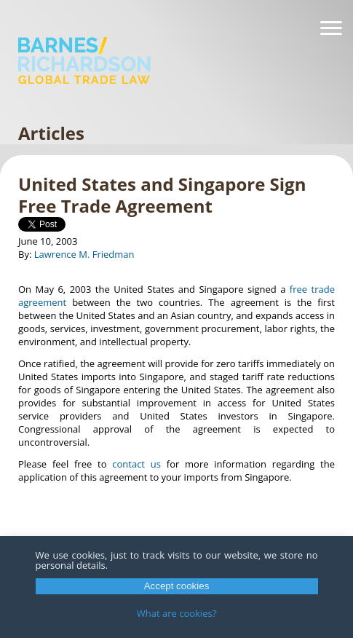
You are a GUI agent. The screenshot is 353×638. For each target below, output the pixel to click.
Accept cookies (177, 585)
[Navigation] (331, 28)
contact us (136, 463)
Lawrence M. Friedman (84, 254)
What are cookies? (177, 613)
